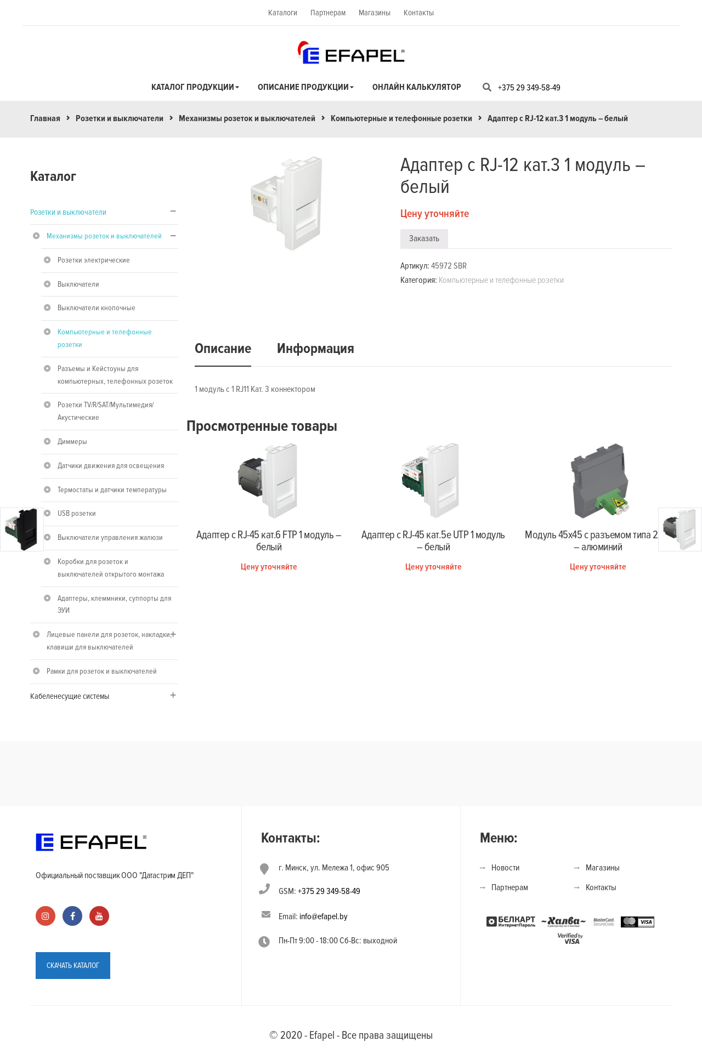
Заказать (424, 238)
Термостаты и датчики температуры (112, 489)
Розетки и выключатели (119, 118)
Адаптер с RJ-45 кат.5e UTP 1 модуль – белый (433, 541)
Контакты (419, 13)
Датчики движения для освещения (111, 465)
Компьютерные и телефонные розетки (401, 118)
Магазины (374, 13)
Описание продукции (303, 87)
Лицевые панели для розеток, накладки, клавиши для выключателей (109, 641)
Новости (505, 867)
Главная (45, 118)
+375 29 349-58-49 (529, 87)
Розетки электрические (94, 260)
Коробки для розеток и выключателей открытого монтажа (111, 568)
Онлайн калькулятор (416, 87)
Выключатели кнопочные (96, 307)
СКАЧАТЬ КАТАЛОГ (73, 965)
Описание (223, 348)
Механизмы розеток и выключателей (247, 118)
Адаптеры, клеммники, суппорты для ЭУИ (114, 605)
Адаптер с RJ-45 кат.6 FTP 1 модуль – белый (268, 541)
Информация (315, 348)
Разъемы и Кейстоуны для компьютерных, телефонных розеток (115, 375)
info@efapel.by (323, 916)
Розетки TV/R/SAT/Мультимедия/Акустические (106, 411)
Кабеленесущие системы (69, 696)
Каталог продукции (192, 87)
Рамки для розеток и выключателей (102, 671)
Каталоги (282, 13)
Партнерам (328, 13)
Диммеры (72, 441)
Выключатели (78, 284)
